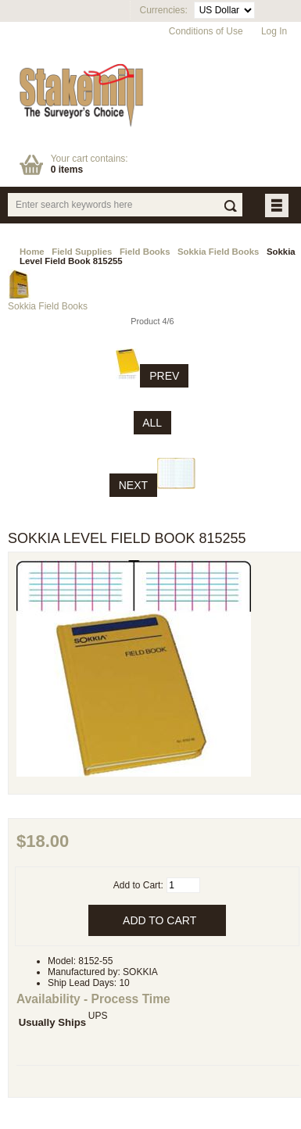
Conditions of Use (206, 31)
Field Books (145, 251)
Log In (274, 31)
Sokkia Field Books (218, 251)
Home (32, 251)
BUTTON (278, 207)
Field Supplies (82, 251)
